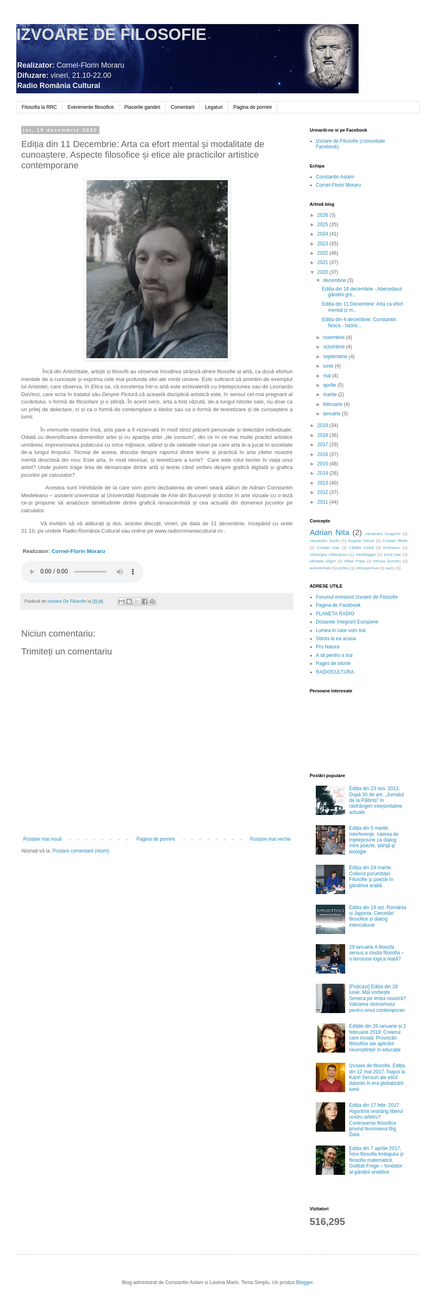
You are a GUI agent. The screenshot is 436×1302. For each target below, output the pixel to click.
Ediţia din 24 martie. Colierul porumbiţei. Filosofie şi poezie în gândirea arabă (371, 876)
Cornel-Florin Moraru (78, 551)
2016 (323, 454)
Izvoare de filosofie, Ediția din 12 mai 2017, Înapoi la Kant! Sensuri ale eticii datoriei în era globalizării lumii (377, 1077)
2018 (323, 435)
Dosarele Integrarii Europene (347, 622)
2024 (323, 234)
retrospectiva (367, 568)
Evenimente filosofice (91, 107)
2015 (323, 464)
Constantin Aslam (335, 177)
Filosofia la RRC (39, 107)
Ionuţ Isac (392, 554)
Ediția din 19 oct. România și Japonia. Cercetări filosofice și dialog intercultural (377, 916)
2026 (323, 215)
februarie (333, 404)
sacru (389, 568)
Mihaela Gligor (323, 561)
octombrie (334, 347)
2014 (323, 473)
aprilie (330, 385)
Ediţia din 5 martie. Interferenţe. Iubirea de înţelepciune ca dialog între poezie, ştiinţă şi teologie (374, 840)
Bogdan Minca (361, 540)
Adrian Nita (329, 532)
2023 (323, 244)
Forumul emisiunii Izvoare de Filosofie (357, 597)
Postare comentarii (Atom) (81, 851)
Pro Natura (327, 647)
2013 (323, 483)
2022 (323, 253)
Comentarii (182, 107)
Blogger (304, 1282)
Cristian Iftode (395, 540)
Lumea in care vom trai (341, 630)
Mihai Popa (354, 561)
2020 (323, 272)
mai (328, 376)
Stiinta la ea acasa (336, 638)
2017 (323, 444)
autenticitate (320, 568)
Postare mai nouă (42, 839)
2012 (323, 492)
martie (330, 394)
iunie (329, 366)
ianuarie (332, 413)
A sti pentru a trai (334, 655)
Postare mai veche (270, 839)
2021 (323, 262)
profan (343, 568)
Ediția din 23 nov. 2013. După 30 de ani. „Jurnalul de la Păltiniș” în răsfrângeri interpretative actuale (376, 800)
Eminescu (391, 547)
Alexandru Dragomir (383, 533)
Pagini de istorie (333, 663)
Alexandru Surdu (324, 540)
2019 (323, 425)
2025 (323, 224)
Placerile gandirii (142, 107)
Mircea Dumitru (387, 561)
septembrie (336, 356)
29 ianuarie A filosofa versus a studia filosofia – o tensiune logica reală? (376, 953)
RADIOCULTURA (335, 672)
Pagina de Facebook (338, 605)
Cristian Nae (328, 547)
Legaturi (213, 107)
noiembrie (334, 337)
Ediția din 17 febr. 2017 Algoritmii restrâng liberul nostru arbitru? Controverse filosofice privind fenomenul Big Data (376, 1119)
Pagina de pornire (252, 107)
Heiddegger (366, 554)
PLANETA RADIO (335, 614)
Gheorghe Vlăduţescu (329, 554)
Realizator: (37, 551)
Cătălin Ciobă (361, 547)
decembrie (335, 280)
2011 (323, 502)
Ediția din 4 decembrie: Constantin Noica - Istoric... (359, 322)
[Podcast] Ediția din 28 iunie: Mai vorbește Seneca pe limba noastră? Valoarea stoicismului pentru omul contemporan (377, 998)
